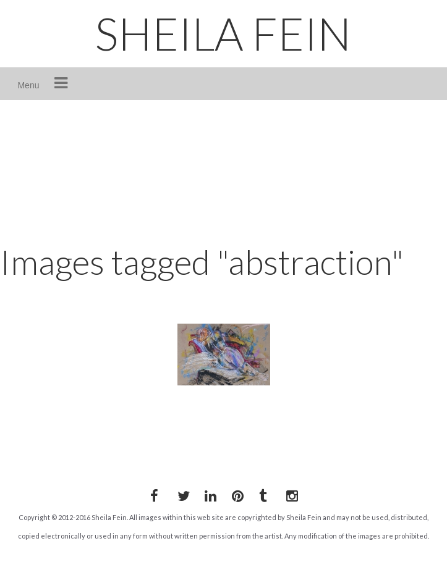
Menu (28, 85)
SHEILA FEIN (223, 33)
